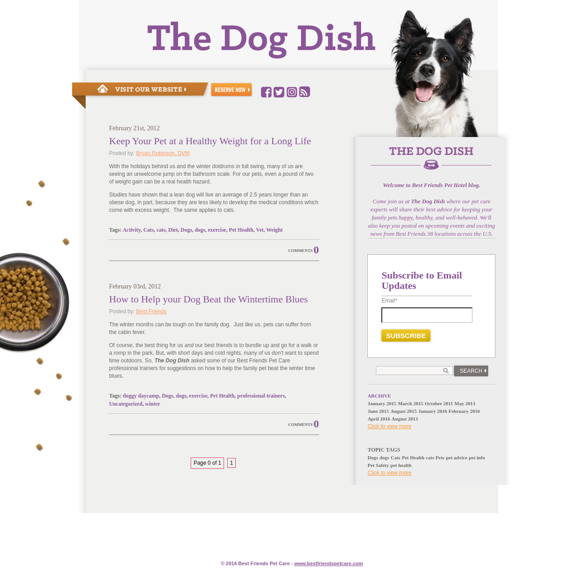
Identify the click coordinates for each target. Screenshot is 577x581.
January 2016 (432, 411)
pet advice (456, 457)
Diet (173, 230)
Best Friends (151, 311)
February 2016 (464, 411)
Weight (274, 230)
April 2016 (378, 418)
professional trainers (260, 396)
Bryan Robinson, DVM (163, 153)
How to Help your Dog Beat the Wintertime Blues (208, 299)
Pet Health (241, 230)
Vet (260, 230)
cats (160, 230)
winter (152, 404)
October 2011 (439, 403)
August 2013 (405, 418)
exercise (217, 230)
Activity (132, 230)
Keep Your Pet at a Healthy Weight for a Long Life (210, 140)
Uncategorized (125, 404)
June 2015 (378, 411)
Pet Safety (378, 465)
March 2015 (410, 403)
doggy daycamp (141, 396)
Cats (148, 230)
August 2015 (403, 411)
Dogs (186, 230)
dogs (200, 230)
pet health (401, 465)
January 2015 (381, 403)
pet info (477, 457)
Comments (300, 250)
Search (471, 371)
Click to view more (389, 426)
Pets (439, 457)
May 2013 (464, 403)
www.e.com (328, 563)
